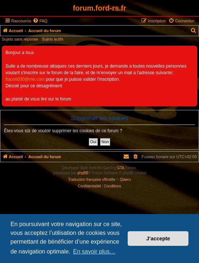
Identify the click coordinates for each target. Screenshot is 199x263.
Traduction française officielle (91, 180)
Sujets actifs (52, 39)
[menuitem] (40, 20)
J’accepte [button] (158, 238)
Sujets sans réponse (20, 39)
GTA (120, 168)
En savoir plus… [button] (94, 251)
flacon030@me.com (25, 79)
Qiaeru (125, 180)
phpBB (82, 173)
